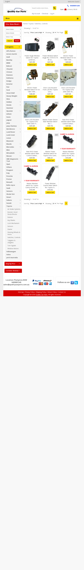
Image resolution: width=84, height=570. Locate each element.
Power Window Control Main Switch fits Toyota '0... (50, 185)
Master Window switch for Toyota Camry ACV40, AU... (68, 154)
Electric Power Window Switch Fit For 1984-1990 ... (68, 58)
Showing (48, 33)
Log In (52, 14)
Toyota (30, 24)
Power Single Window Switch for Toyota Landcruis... (32, 58)
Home (25, 24)
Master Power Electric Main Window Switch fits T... (50, 122)
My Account (36, 14)
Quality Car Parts (42, 295)
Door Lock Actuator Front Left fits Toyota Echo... (50, 90)
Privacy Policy (29, 292)
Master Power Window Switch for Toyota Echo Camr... (50, 154)
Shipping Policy (41, 292)
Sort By (26, 33)
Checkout (45, 14)
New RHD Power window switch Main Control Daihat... (68, 122)
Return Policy (52, 292)
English (7, 1)
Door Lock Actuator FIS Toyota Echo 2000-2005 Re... (68, 90)
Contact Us (62, 292)
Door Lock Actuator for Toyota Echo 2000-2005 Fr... (32, 122)
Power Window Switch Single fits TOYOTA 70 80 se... (50, 58)
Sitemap (21, 292)
